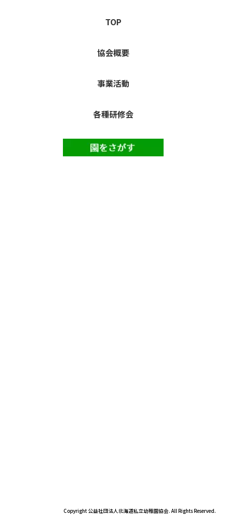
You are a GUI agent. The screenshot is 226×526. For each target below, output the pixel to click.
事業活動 (113, 83)
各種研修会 (113, 114)
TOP (113, 22)
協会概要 (113, 52)
